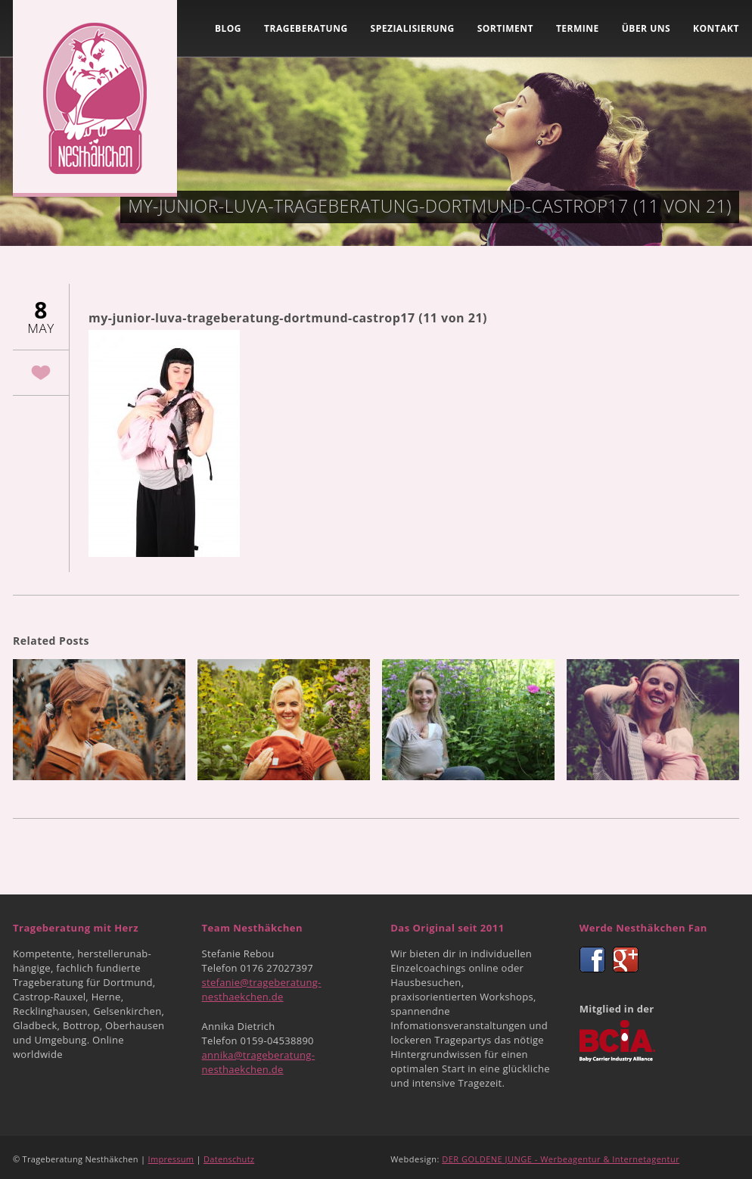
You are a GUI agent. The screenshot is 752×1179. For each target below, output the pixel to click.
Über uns (646, 28)
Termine (577, 28)
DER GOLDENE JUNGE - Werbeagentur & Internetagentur (560, 1159)
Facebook (592, 959)
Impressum (171, 1159)
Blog (228, 28)
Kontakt (716, 28)
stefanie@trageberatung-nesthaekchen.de (262, 989)
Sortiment (505, 28)
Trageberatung (306, 28)
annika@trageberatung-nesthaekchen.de (258, 1062)
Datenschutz (229, 1159)
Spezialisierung (413, 28)
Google (626, 959)
